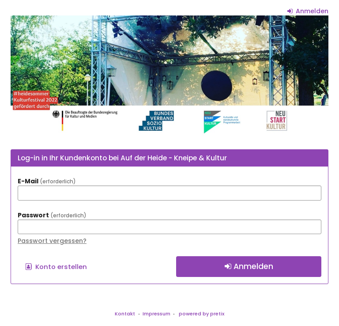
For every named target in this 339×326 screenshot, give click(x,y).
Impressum (156, 313)
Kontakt (125, 313)
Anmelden (308, 11)
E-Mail (47, 181)
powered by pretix (201, 313)
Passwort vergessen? (52, 240)
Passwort (52, 215)
